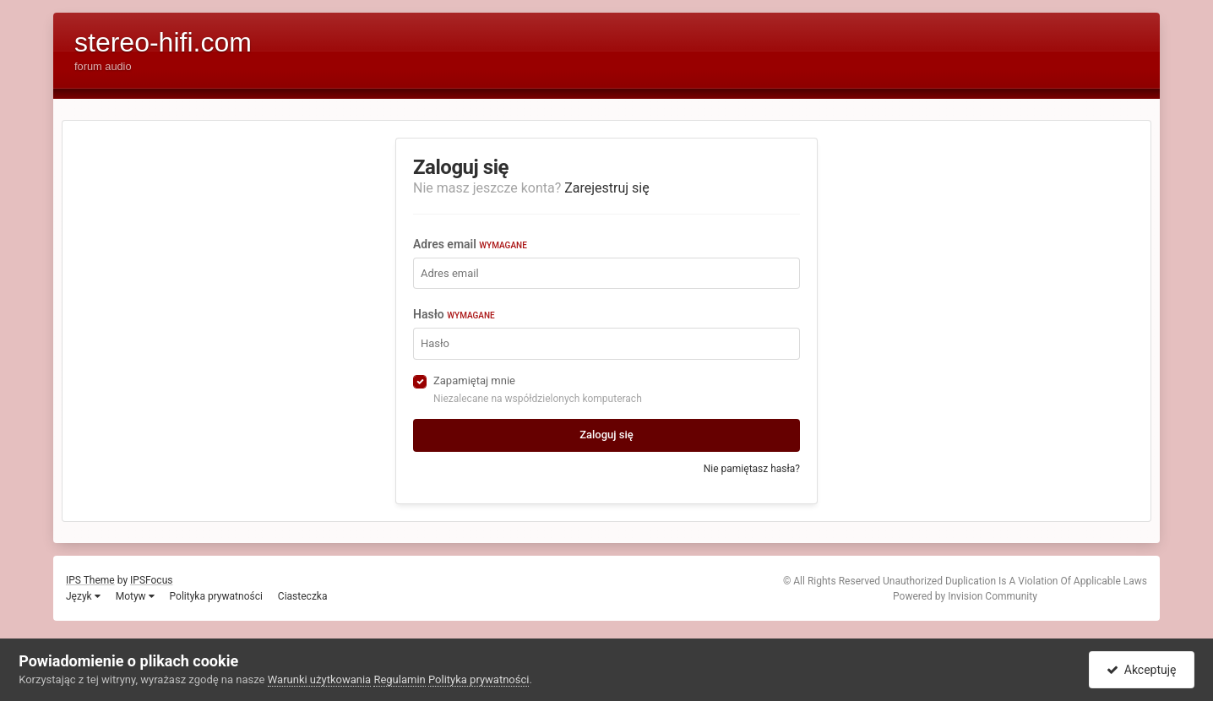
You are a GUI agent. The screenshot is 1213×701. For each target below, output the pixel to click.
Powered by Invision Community (965, 596)
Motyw (135, 596)
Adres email (470, 244)
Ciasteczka (303, 596)
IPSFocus (151, 580)
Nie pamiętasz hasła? (752, 469)
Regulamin (399, 679)
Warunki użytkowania (319, 679)
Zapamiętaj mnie (474, 380)
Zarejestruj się (607, 188)
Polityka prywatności (216, 596)
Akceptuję (1142, 670)
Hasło (454, 314)
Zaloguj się (606, 434)
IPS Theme (90, 580)
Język (83, 596)
